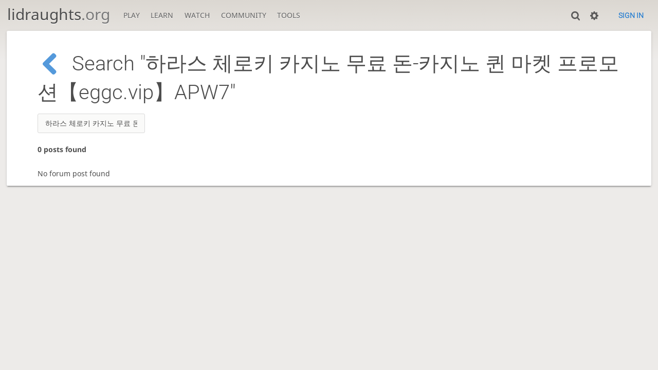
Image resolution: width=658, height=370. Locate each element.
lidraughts (58, 14)
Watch (197, 15)
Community (243, 15)
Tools (288, 15)
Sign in (631, 15)
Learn (162, 15)
